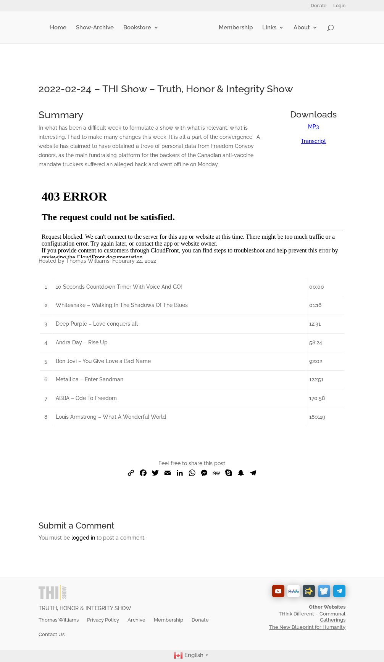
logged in (83, 538)
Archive (136, 620)
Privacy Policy (103, 620)
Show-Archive (96, 28)
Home (60, 28)
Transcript (313, 141)
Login (339, 5)
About (300, 28)
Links (268, 28)
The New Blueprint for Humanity (307, 627)
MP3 (313, 127)
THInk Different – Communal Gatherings (312, 617)
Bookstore (139, 28)
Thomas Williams (59, 620)
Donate (318, 5)
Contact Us (52, 634)
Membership (234, 28)
